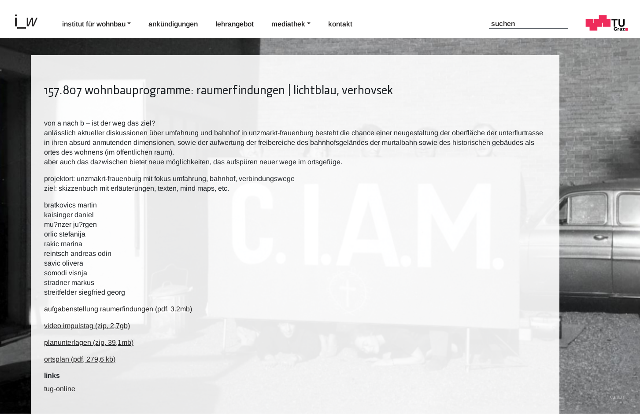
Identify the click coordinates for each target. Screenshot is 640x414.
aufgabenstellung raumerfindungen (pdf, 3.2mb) (118, 309)
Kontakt (340, 24)
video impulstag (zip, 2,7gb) (87, 325)
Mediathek (288, 24)
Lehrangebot (234, 24)
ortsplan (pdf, (79, 359)
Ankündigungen (173, 24)
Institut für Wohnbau (94, 24)
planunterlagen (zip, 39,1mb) (88, 342)
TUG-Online (59, 388)
